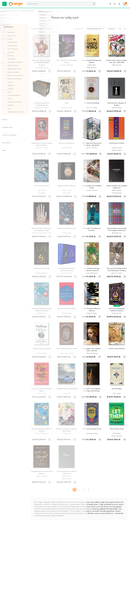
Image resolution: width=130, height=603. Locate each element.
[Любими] (115, 4)
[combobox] (58, 3)
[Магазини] (110, 4)
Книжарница (14, 11)
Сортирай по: (78, 29)
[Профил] (119, 4)
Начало (5, 11)
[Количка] (125, 3)
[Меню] (4, 4)
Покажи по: (112, 29)
